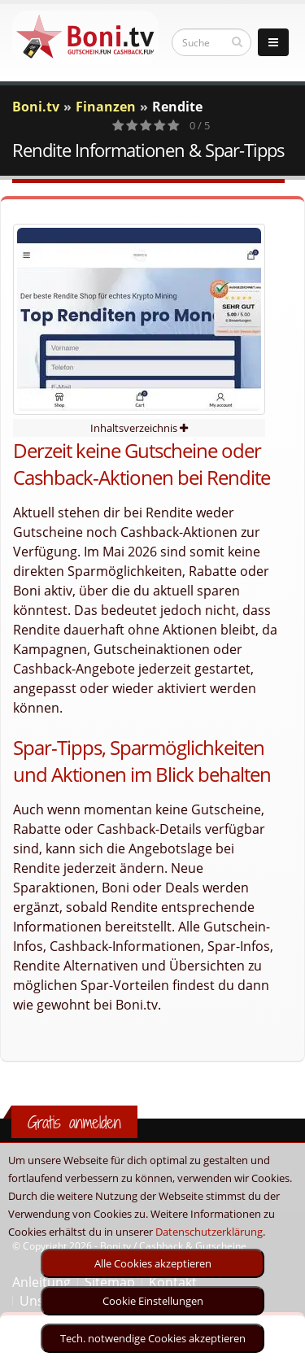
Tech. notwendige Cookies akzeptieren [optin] (153, 1338)
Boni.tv (35, 107)
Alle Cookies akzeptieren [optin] (152, 1263)
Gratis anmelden (74, 1122)
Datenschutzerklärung (209, 1231)
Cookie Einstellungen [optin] (152, 1300)
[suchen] (237, 41)
